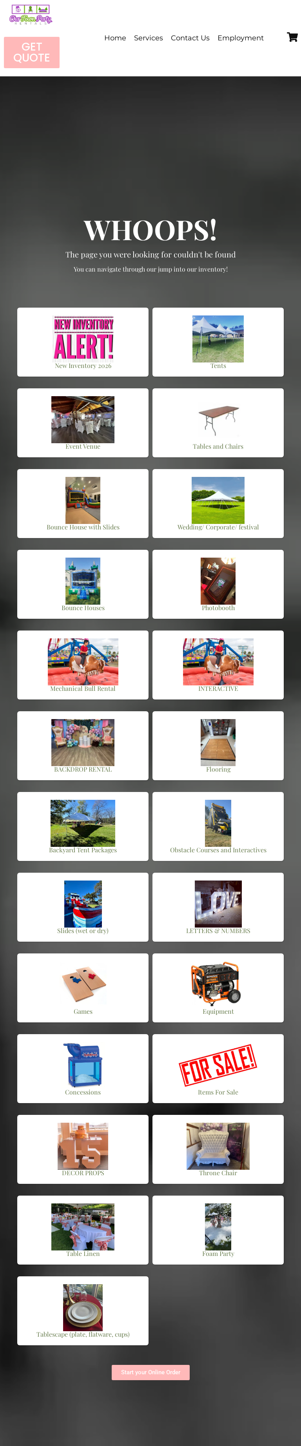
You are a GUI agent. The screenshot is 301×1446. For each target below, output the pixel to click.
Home (115, 38)
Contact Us (190, 38)
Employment (241, 38)
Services (148, 38)
